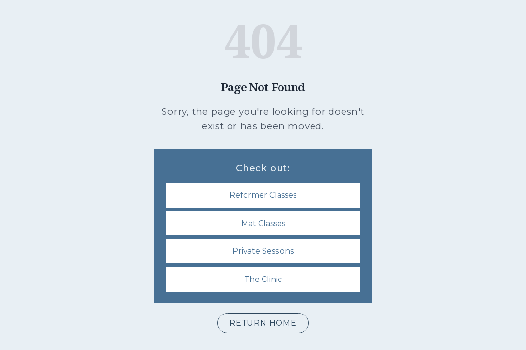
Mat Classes (263, 223)
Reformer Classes (263, 195)
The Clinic (263, 279)
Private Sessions (263, 251)
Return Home (263, 323)
